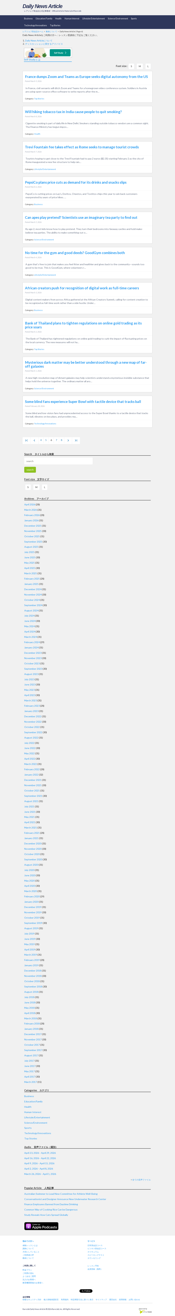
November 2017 (33, 1039)
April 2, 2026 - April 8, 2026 (38, 1168)
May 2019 (29, 944)
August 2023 (31, 674)
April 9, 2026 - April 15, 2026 (39, 1163)
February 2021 (32, 832)
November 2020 (33, 848)
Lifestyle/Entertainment (93, 18)
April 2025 (29, 568)
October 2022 (32, 726)
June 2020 (29, 875)
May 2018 (29, 1007)
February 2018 (32, 1023)
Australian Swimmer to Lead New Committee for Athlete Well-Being (61, 1193)
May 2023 (29, 689)
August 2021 (31, 801)
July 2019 (29, 933)
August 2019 (31, 928)
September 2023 (33, 668)
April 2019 (29, 949)
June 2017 (29, 1066)
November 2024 (33, 594)
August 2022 (31, 737)
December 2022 (32, 716)
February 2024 (32, 642)
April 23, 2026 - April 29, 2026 (40, 1152)
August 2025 (31, 546)
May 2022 (29, 753)
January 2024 (31, 647)
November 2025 (33, 531)
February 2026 (32, 515)
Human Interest (72, 18)
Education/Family (44, 18)
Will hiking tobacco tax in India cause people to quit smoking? (73, 112)
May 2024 (29, 626)
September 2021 (33, 795)
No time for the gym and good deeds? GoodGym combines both (75, 253)
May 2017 (29, 1071)
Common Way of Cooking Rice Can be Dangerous (51, 1209)
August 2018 (31, 991)
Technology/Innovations (35, 25)
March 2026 (30, 509)
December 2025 (32, 525)
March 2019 (30, 954)
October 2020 (32, 854)
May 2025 (29, 562)
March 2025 (30, 573)
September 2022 (33, 732)
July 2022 (29, 742)
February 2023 (32, 705)
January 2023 (31, 711)
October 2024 (32, 599)
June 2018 (29, 1002)
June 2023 (29, 684)
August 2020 (31, 864)
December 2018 (32, 970)
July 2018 (29, 997)
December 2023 (32, 652)
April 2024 (29, 631)
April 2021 (29, 822)
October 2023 (32, 663)
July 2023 (29, 679)
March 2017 (30, 1081)
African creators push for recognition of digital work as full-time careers (82, 288)
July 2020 (29, 870)
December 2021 (32, 779)
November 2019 (33, 912)
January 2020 (31, 901)
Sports (134, 18)
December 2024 (32, 589)
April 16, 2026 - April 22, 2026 (40, 1158)
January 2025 (31, 583)
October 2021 (32, 790)
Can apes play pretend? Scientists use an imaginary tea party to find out (81, 217)
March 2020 (30, 891)
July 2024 (29, 615)
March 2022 (30, 763)
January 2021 (31, 838)
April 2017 (29, 1076)
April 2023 (29, 695)
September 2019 (33, 922)
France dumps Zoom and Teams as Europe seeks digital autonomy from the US (86, 77)
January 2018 (31, 1028)
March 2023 (30, 700)
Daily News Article (42, 6)
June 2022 (29, 748)
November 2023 (33, 658)
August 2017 (31, 1055)
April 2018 (29, 1013)
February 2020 (32, 896)
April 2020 (29, 885)
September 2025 (33, 541)
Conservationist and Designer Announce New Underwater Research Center (65, 1199)
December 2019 (32, 907)
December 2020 (32, 843)
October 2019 (32, 917)
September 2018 (33, 986)
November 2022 (33, 721)
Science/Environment (118, 18)
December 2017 (32, 1034)
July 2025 (29, 552)
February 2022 (32, 769)
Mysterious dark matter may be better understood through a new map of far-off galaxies (86, 364)
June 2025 (29, 557)
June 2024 (29, 620)
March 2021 (30, 827)
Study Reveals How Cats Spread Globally (46, 1214)
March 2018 (30, 1018)
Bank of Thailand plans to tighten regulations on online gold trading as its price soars (83, 325)
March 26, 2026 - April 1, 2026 (40, 1173)
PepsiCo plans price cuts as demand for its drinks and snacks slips (75, 182)
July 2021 (29, 806)
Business (28, 18)
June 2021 (29, 811)
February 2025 (32, 578)
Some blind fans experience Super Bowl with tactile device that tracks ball (83, 401)
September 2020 (33, 859)
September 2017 (33, 1050)
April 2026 (29, 504)
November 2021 (33, 785)
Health (58, 18)
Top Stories (55, 25)
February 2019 (32, 959)
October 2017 (32, 1044)
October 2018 (32, 981)
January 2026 (31, 520)
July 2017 (29, 1060)
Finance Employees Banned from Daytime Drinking (51, 1204)
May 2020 (29, 880)
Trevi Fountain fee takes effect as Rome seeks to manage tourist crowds (82, 147)
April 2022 (29, 758)
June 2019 (29, 938)
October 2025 (32, 536)
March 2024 (30, 636)
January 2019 (31, 965)
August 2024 (31, 610)
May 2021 (29, 816)
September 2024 (33, 605)
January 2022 (31, 774)
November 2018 (33, 975)
